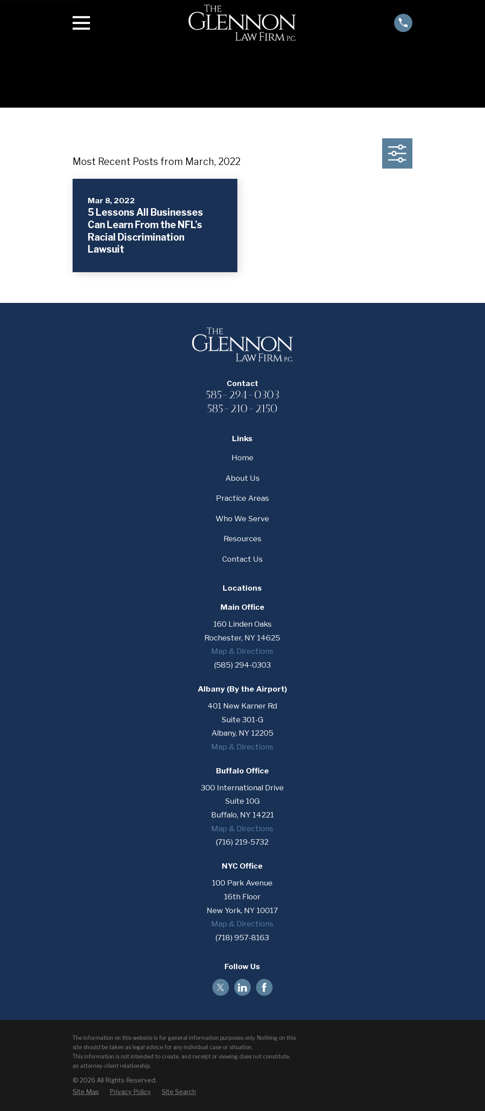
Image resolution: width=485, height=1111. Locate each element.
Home (242, 457)
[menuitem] (86, 1092)
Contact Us (242, 559)
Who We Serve (242, 518)
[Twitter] (220, 987)
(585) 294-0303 (242, 664)
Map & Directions (242, 651)
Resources (242, 538)
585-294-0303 (242, 394)
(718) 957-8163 (242, 937)
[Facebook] (264, 987)
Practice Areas (242, 498)
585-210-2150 (242, 408)
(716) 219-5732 (242, 841)
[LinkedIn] (242, 987)
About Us (242, 478)
